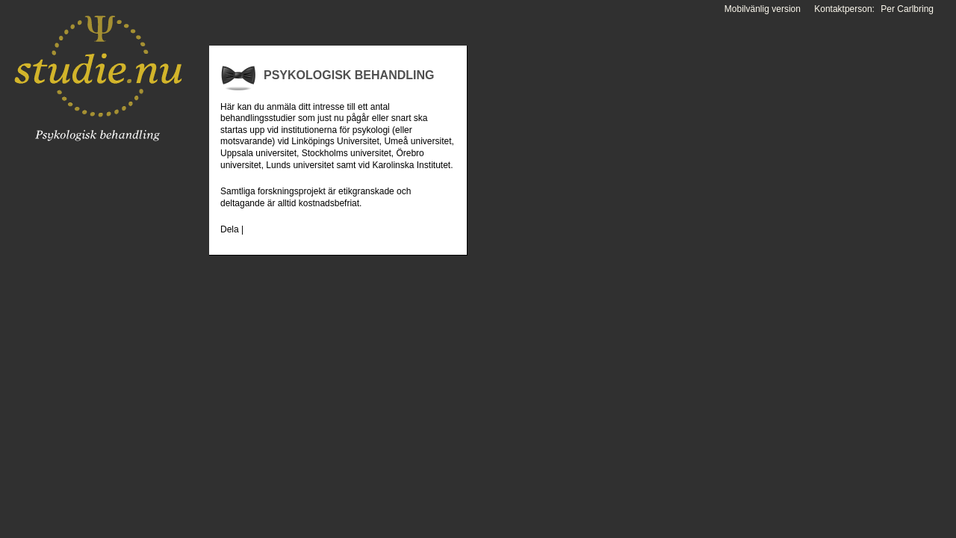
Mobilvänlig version (762, 9)
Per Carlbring (907, 9)
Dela (229, 229)
